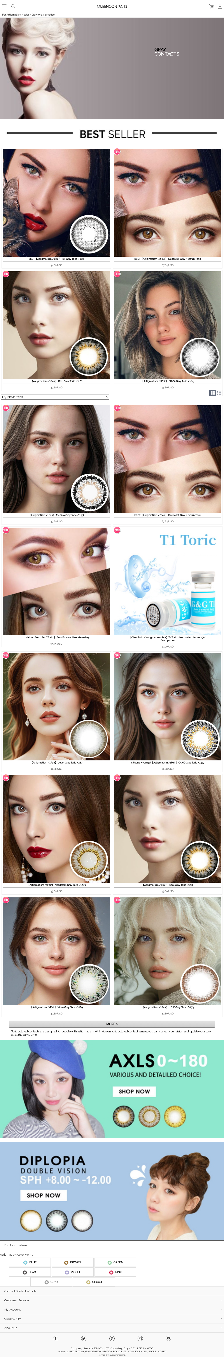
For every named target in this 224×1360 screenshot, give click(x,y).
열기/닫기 (219, 22)
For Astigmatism (11, 14)
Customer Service (16, 1300)
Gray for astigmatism (43, 14)
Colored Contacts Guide (20, 1291)
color (26, 14)
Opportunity (12, 1318)
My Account (12, 1309)
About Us (10, 1328)
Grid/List (216, 393)
